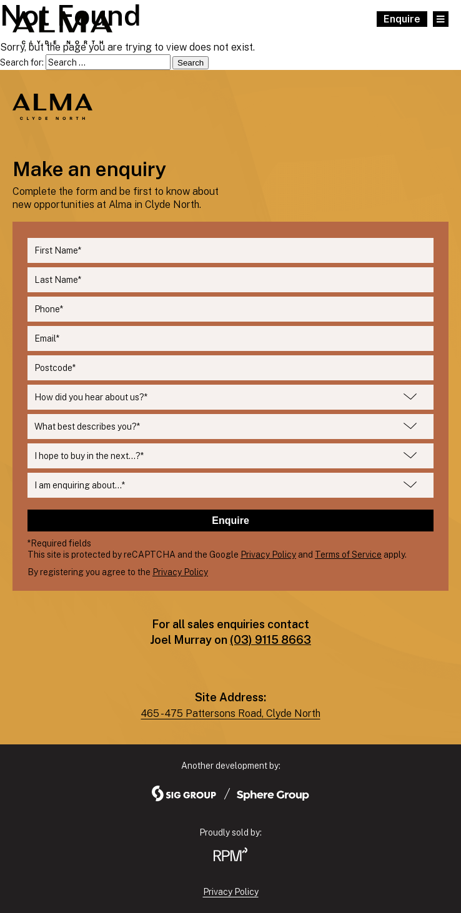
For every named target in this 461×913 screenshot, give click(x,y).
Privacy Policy (268, 555)
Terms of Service (348, 555)
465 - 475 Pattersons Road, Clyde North (230, 713)
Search (190, 62)
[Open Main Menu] (441, 19)
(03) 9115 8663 (270, 639)
